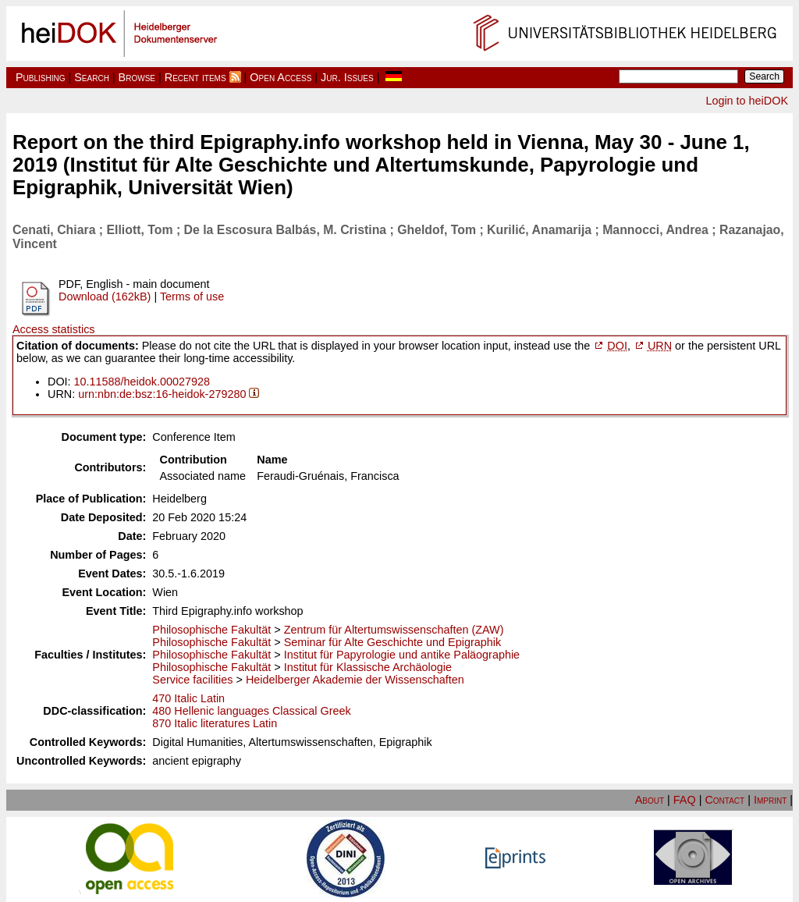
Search (91, 77)
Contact (724, 800)
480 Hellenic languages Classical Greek (251, 711)
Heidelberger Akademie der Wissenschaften (355, 679)
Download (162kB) (105, 296)
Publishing (41, 77)
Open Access (280, 77)
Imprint (770, 800)
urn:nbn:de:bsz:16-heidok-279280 (162, 394)
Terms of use (192, 296)
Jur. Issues (347, 77)
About (649, 800)
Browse (137, 77)
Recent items (195, 77)
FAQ (684, 800)
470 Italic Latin (188, 698)
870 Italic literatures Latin (214, 723)
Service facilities (192, 679)
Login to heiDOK (746, 100)
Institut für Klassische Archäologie (368, 667)
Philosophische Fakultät (211, 629)
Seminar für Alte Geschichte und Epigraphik (392, 642)
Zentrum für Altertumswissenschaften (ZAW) (394, 629)
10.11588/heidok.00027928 (142, 381)
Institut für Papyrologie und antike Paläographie (402, 654)
